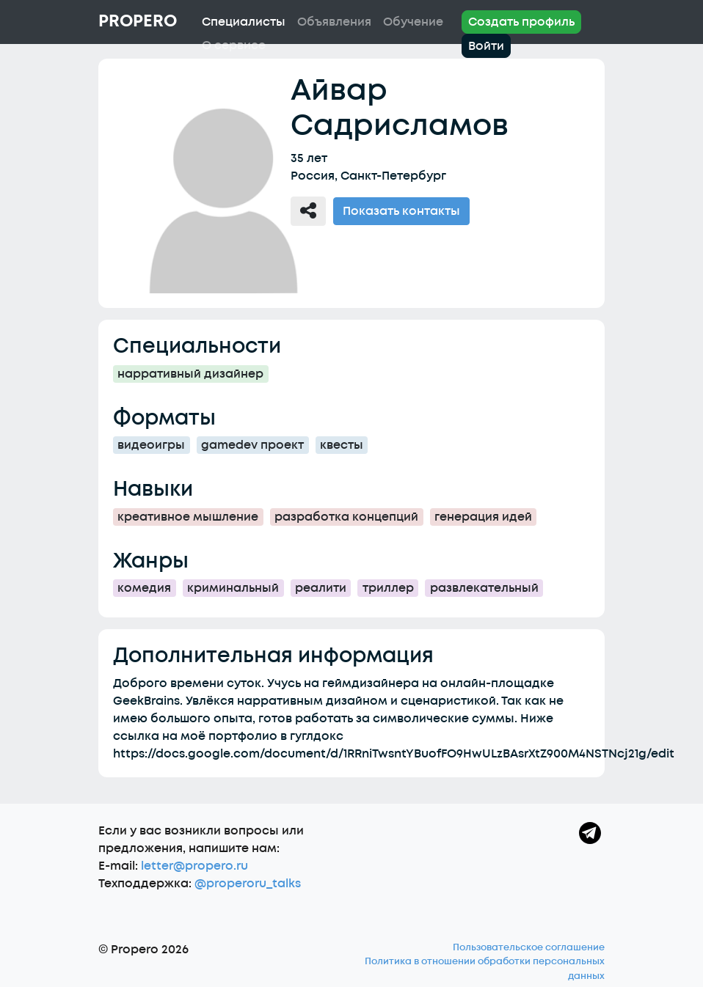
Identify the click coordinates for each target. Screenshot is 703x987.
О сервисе (234, 45)
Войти (486, 46)
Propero (137, 21)
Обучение (413, 22)
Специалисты (243, 22)
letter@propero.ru (194, 866)
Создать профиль (521, 22)
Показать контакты (401, 211)
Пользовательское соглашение (529, 947)
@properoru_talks (247, 884)
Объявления (334, 22)
